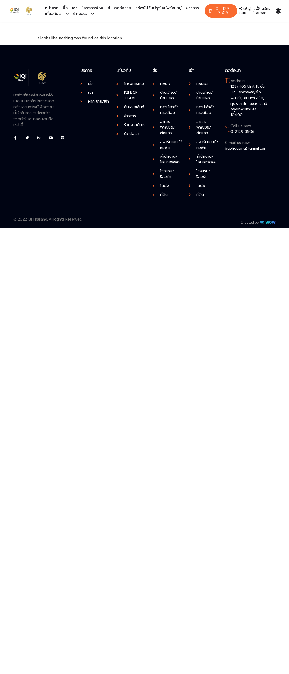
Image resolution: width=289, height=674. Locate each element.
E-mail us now (237, 143)
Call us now (240, 126)
